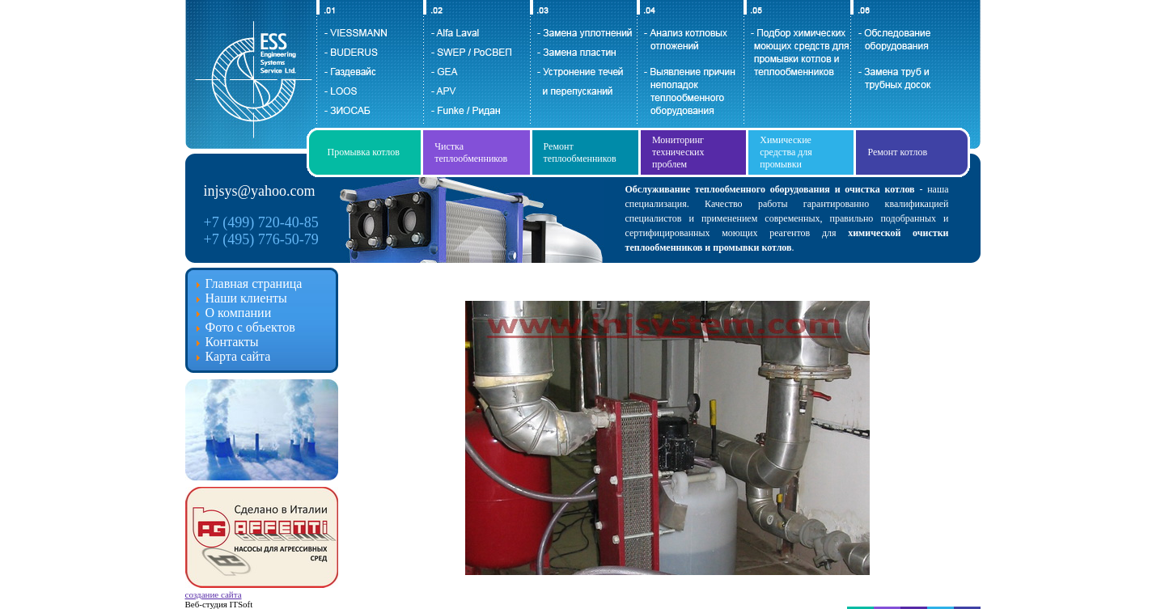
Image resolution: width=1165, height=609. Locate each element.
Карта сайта (238, 356)
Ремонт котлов (897, 152)
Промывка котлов (364, 152)
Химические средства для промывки (786, 152)
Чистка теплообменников (470, 152)
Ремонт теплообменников (580, 152)
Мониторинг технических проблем (678, 152)
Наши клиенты (246, 298)
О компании (238, 312)
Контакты (232, 342)
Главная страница (254, 283)
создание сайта (213, 594)
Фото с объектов (250, 327)
